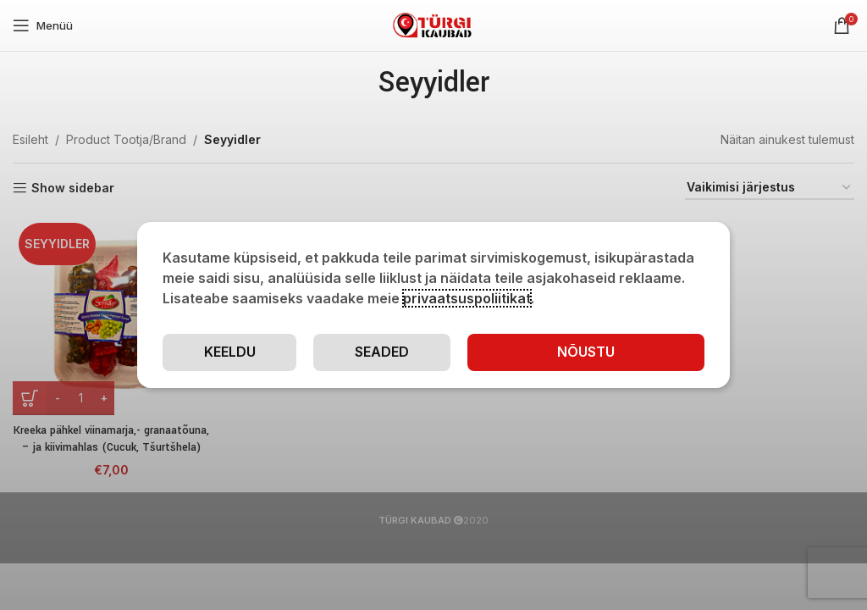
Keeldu (230, 351)
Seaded (382, 351)
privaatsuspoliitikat (467, 298)
